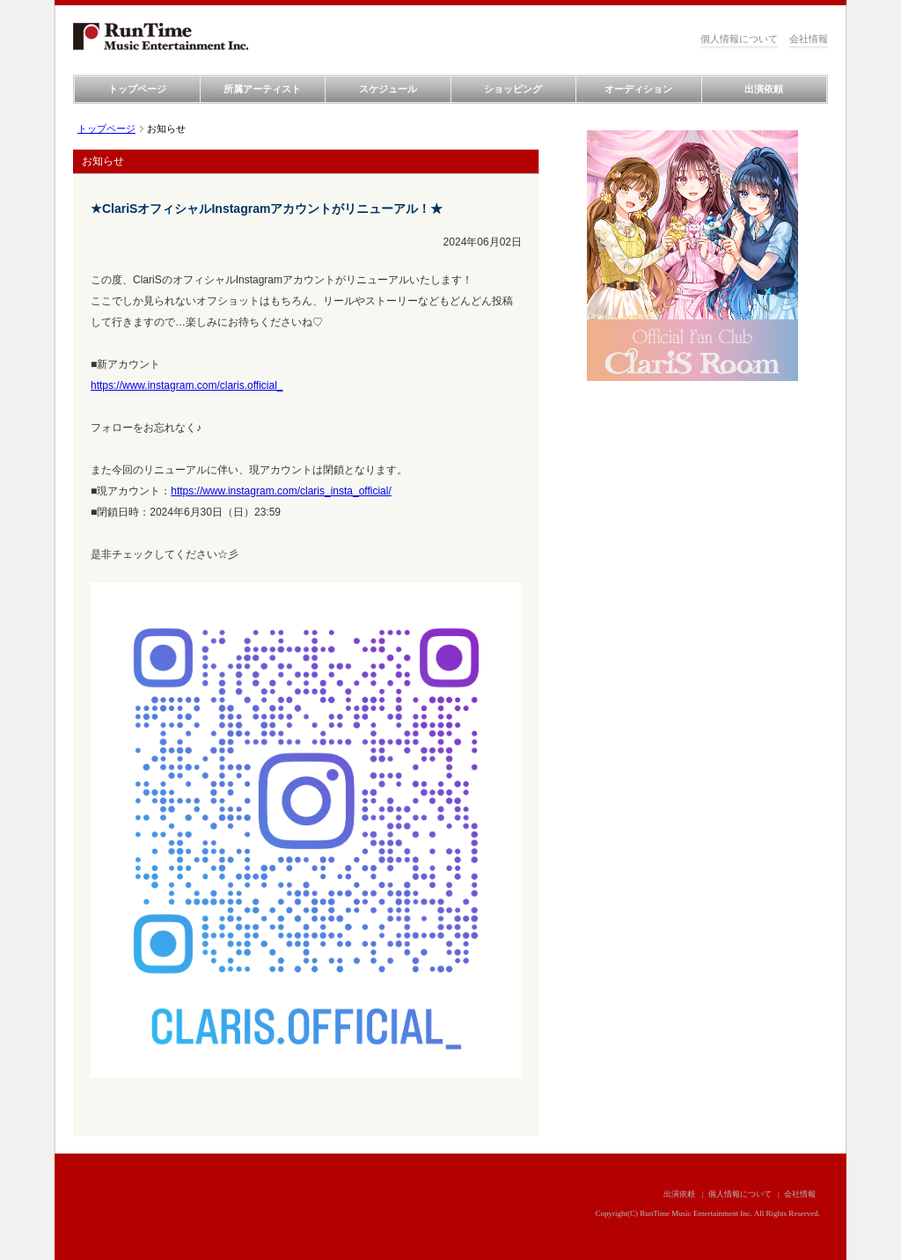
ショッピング (513, 89)
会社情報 (808, 38)
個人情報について (739, 38)
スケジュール (388, 89)
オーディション (638, 89)
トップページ (137, 89)
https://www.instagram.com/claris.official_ (187, 385)
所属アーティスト (262, 89)
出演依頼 (763, 89)
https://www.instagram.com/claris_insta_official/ (281, 491)
